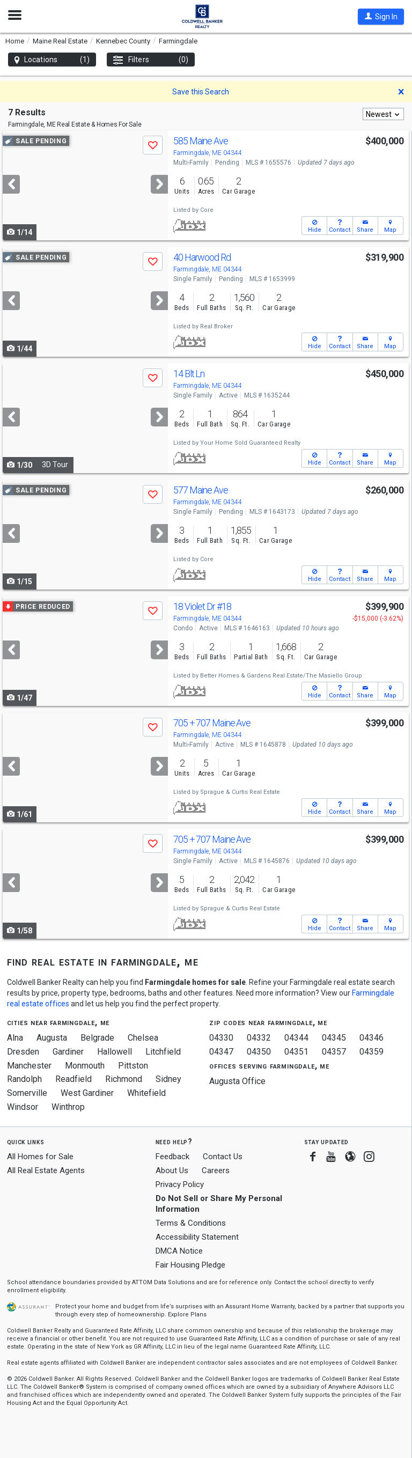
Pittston (133, 1066)
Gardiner (68, 1052)
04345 (334, 1038)
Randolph (24, 1079)
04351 (296, 1052)
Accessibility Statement (197, 1237)
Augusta (51, 1038)
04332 (259, 1038)
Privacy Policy (180, 1184)
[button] (381, 17)
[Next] (159, 184)
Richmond (123, 1079)
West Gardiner (87, 1093)
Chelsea (143, 1038)
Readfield (73, 1079)
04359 (371, 1052)
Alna (15, 1038)
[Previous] (11, 184)
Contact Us (222, 1156)
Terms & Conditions (191, 1223)
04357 (334, 1052)
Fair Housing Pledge (190, 1265)
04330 (221, 1038)
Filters (150, 60)
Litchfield (163, 1052)
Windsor (22, 1107)
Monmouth (85, 1066)
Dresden (23, 1052)
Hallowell (114, 1052)
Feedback (172, 1157)
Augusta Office (237, 1081)
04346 (371, 1038)
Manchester (29, 1066)
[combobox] (383, 114)
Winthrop (68, 1107)
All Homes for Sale (40, 1156)
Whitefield (146, 1093)
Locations (52, 60)
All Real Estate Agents (46, 1170)
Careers (216, 1170)
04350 (259, 1052)
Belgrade (97, 1038)
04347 (221, 1052)
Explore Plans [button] (187, 1314)
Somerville (27, 1093)
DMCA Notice (179, 1251)
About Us (172, 1170)
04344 (296, 1038)
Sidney (168, 1079)
